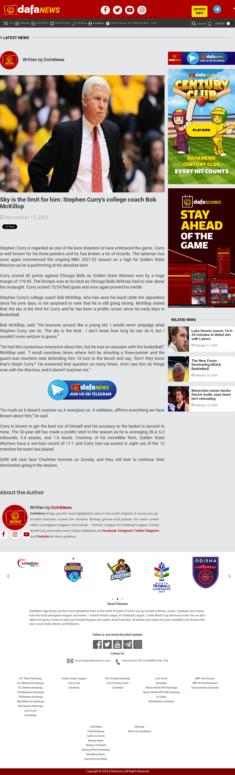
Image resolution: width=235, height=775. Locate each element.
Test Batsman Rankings (30, 701)
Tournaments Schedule (204, 687)
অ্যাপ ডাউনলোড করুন (137, 23)
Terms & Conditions (139, 731)
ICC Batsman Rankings (30, 683)
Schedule (73, 687)
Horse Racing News (95, 759)
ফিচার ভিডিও (39, 23)
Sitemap (139, 727)
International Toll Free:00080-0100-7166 (142, 660)
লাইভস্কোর (22, 22)
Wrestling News (96, 754)
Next (229, 576)
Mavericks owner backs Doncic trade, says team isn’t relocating (211, 394)
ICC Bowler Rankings (30, 687)
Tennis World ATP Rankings (161, 687)
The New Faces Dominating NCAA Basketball (206, 364)
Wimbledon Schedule (161, 701)
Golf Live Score (96, 736)
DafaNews (61, 507)
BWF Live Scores (204, 678)
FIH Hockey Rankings (117, 678)
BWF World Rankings (205, 683)
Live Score (30, 710)
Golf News (96, 727)
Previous (5, 576)
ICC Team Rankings (30, 678)
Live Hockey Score (118, 683)
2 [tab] (117, 599)
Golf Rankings (95, 731)
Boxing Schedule (96, 745)
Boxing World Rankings (96, 750)
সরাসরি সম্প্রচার (60, 23)
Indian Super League (74, 678)
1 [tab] (113, 599)
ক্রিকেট (78, 23)
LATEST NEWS (14, 38)
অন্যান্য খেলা (114, 23)
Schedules (30, 715)
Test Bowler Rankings (30, 706)
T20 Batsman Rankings (30, 692)
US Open (161, 697)
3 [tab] (122, 599)
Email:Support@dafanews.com (89, 660)
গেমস (154, 23)
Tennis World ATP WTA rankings (161, 692)
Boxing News (96, 740)
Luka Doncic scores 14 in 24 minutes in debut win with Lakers (211, 335)
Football (94, 23)
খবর (8, 22)
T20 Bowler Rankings (30, 697)
